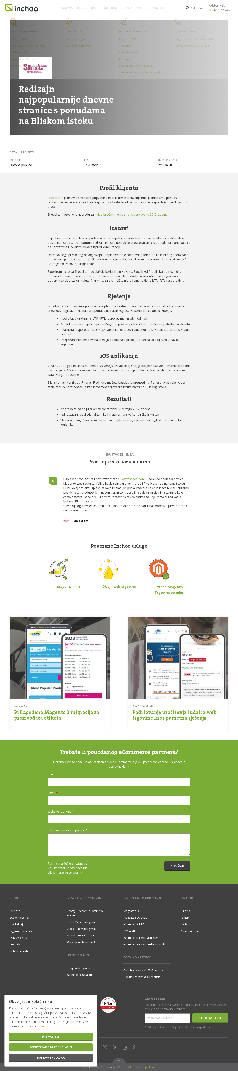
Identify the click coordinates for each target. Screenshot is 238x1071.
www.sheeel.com (133, 479)
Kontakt (158, 7)
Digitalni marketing (21, 931)
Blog (94, 7)
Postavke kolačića (51, 1057)
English (209, 9)
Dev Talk (15, 944)
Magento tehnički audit (80, 935)
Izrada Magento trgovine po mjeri (87, 922)
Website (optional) (60, 811)
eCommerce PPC (133, 924)
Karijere (142, 7)
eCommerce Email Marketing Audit (144, 944)
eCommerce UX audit (79, 974)
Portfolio (110, 7)
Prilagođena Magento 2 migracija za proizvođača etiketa (56, 715)
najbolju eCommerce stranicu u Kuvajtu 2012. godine (131, 214)
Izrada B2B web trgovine (81, 929)
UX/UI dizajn (17, 924)
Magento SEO (131, 911)
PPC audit (129, 931)
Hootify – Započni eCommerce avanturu (85, 913)
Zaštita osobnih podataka (141, 1067)
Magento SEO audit (135, 917)
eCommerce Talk (20, 917)
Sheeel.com (55, 198)
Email (53, 793)
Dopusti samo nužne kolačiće (51, 1047)
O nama (127, 7)
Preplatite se (210, 1017)
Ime (52, 774)
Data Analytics (18, 937)
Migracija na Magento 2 (81, 942)
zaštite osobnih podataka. (197, 1027)
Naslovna (66, 7)
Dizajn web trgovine (79, 968)
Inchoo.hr (26, 8)
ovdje (40, 1026)
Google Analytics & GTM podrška (143, 970)
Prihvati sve (51, 1036)
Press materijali (189, 931)
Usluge (82, 7)
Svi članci (15, 911)
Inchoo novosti (19, 951)
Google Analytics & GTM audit (141, 977)
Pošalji (177, 865)
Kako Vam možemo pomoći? (69, 830)
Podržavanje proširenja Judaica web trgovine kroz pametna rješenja (174, 715)
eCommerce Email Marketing (140, 937)
